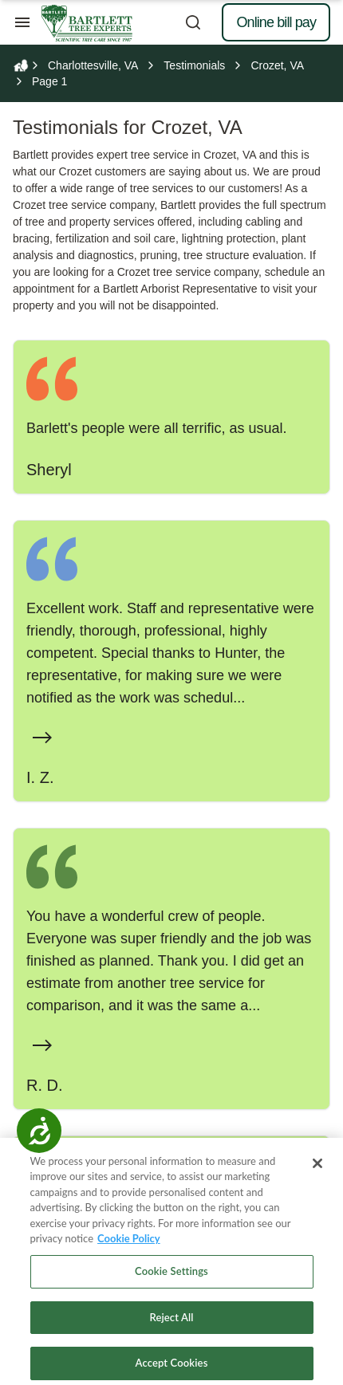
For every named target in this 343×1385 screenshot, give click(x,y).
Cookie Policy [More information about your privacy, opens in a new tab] (128, 1246)
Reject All (171, 1325)
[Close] (317, 1171)
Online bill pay (276, 22)
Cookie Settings (171, 1279)
